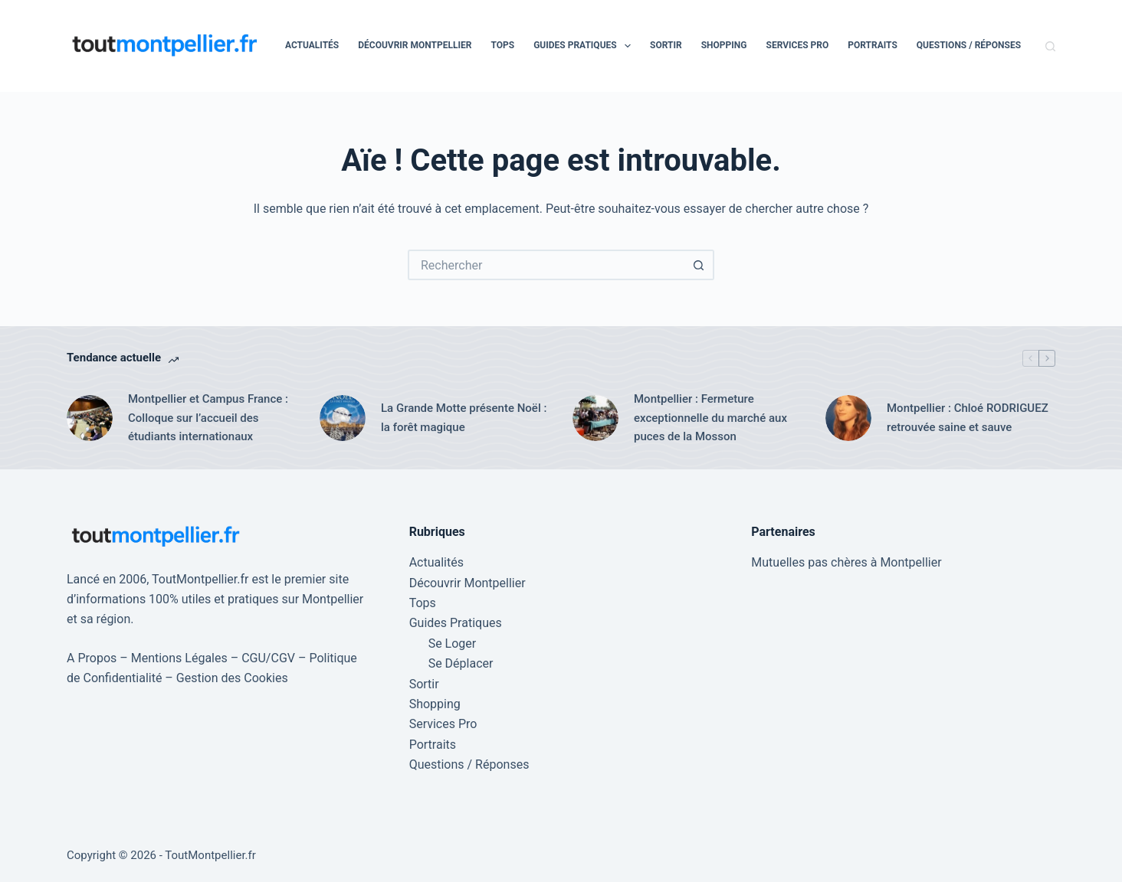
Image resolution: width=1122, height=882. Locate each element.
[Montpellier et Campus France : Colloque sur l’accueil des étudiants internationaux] (90, 418)
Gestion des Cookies (232, 678)
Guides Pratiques (585, 46)
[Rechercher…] (546, 265)
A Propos (91, 658)
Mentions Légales (179, 658)
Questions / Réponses (969, 45)
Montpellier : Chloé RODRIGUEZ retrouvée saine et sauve (967, 417)
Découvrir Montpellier (414, 45)
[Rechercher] (1050, 46)
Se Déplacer (461, 663)
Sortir (666, 45)
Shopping (724, 45)
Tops (502, 45)
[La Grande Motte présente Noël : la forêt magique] (343, 418)
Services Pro (797, 45)
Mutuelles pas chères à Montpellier (846, 562)
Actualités (312, 45)
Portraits (872, 45)
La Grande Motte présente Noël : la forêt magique (463, 417)
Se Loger (452, 643)
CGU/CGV (268, 658)
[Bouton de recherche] (699, 265)
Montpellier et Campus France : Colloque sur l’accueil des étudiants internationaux (208, 418)
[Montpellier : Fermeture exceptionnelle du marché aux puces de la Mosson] (595, 418)
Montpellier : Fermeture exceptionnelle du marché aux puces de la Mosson (710, 418)
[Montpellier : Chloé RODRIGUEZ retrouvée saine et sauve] (848, 418)
